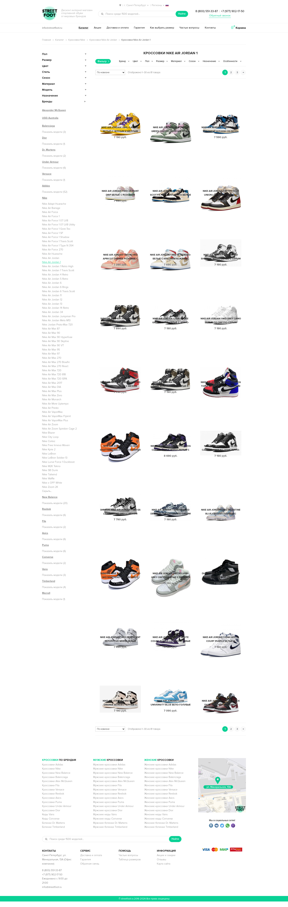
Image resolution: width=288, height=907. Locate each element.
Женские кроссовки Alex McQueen (165, 786)
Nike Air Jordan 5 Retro (55, 278)
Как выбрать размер (162, 27)
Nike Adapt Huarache (54, 203)
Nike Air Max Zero (52, 395)
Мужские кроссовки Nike (108, 774)
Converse (47, 557)
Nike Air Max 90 (51, 332)
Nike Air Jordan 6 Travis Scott (58, 291)
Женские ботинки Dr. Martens (161, 828)
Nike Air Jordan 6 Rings (55, 287)
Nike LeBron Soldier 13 (54, 457)
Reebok (46, 509)
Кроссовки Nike (76, 39)
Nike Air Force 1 (51, 216)
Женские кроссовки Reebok (160, 799)
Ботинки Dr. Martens (53, 828)
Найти (182, 13)
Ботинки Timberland (53, 832)
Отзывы (161, 865)
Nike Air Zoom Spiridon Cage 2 (59, 428)
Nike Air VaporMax (52, 412)
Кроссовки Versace (53, 795)
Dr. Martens (48, 149)
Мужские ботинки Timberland (110, 832)
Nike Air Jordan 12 (52, 299)
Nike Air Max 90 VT (53, 345)
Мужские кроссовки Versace (110, 795)
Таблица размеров (130, 865)
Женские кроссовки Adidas (160, 770)
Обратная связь (89, 869)
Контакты (210, 27)
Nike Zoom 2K (50, 487)
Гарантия (139, 27)
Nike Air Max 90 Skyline (55, 341)
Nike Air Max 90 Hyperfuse (57, 337)
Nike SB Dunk (50, 470)
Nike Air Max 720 (51, 370)
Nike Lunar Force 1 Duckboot (58, 462)
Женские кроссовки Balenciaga (162, 782)
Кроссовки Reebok (53, 799)
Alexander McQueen (54, 110)
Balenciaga (48, 125)
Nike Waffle (48, 478)
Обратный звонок (220, 15)
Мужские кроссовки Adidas (109, 770)
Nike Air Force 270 (52, 249)
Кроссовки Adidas (52, 770)
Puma (45, 545)
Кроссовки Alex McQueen (57, 786)
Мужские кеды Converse (107, 824)
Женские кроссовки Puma (159, 807)
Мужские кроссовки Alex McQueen (114, 786)
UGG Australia (50, 118)
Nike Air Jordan (50, 258)
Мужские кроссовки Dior (107, 815)
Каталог (83, 27)
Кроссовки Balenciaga (55, 782)
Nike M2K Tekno (51, 466)
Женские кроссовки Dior (158, 815)
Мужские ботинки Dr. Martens (110, 828)
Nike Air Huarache (52, 253)
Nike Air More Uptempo (55, 403)
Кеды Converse (51, 824)
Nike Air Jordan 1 (51, 262)
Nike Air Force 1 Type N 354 (57, 245)
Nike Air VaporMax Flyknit (56, 416)
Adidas (46, 185)
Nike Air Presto (50, 407)
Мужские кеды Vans (105, 820)
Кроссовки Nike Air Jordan (103, 39)
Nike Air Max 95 (51, 349)
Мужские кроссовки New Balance (113, 778)
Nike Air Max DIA (51, 387)
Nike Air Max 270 (51, 357)
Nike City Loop (50, 437)
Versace (46, 173)
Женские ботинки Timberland (161, 832)
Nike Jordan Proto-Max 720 (57, 324)
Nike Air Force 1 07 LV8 (55, 220)
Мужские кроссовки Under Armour (113, 811)
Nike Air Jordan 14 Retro (55, 307)
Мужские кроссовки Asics (108, 803)
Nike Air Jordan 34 (52, 312)
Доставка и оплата (118, 27)
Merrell (46, 593)
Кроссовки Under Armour (56, 811)
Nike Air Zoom (50, 424)
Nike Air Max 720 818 (54, 374)
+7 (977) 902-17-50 (232, 11)
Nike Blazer (48, 432)
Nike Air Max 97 (51, 353)
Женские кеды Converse (158, 824)
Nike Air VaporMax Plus (55, 420)
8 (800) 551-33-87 (206, 11)
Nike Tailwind (49, 474)
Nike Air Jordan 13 (52, 303)
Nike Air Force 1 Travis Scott (57, 241)
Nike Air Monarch (51, 399)
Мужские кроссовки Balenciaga (111, 782)
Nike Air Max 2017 (52, 382)
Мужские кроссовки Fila (107, 790)
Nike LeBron (49, 453)
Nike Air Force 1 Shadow (55, 237)
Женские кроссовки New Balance (163, 778)
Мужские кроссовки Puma (108, 807)
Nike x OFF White (52, 482)
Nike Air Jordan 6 (52, 282)
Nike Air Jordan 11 (52, 295)
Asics (45, 533)
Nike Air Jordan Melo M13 (56, 320)
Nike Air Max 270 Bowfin (56, 362)
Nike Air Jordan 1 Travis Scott (58, 270)
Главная (46, 39)
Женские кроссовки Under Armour (164, 811)
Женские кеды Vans (156, 820)
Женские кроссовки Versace (160, 795)
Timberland (48, 581)
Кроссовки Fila (50, 790)
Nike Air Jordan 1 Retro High (57, 266)
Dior (44, 137)
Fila (44, 521)
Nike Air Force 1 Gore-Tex (56, 228)
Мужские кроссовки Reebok (109, 799)
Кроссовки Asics (51, 803)
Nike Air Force (50, 212)
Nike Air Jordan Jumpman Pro (58, 316)
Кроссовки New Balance (56, 778)
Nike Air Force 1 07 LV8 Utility (58, 224)
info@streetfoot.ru (52, 27)
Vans (45, 569)
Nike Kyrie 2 (48, 449)
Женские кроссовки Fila (158, 790)
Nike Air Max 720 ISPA (54, 378)
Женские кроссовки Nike (159, 774)
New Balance (49, 497)
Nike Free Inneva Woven (56, 445)
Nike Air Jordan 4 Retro (55, 274)
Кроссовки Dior (51, 815)
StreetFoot (49, 13)
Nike (44, 197)
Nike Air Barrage (51, 208)
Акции (97, 27)
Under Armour (50, 161)
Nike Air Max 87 (51, 328)
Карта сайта (163, 869)
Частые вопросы (189, 27)
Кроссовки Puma (52, 807)
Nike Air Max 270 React (55, 366)
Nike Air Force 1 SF (52, 233)
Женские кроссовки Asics (159, 803)
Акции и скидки (166, 860)
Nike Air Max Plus (52, 391)
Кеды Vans (48, 820)
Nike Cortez (48, 441)
